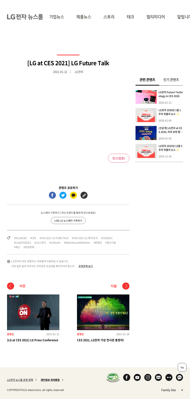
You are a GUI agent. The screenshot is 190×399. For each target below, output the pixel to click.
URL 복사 (84, 195)
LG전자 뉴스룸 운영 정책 (20, 380)
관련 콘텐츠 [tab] (149, 79)
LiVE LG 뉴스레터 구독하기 (68, 220)
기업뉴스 (56, 17)
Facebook (126, 377)
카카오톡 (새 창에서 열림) (73, 195)
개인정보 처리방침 (50, 380)
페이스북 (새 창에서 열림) (52, 195)
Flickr (168, 377)
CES (34, 238)
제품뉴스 (83, 17)
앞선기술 (111, 242)
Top (182, 367)
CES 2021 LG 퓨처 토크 (85, 238)
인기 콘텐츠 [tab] (171, 79)
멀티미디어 (155, 17)
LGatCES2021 (23, 242)
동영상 (98, 242)
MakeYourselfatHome (77, 242)
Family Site (172, 390)
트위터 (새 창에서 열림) (62, 195)
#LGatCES (21, 238)
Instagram (147, 377)
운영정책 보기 (86, 266)
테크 (130, 17)
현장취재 (29, 247)
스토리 (108, 17)
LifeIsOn (55, 242)
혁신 (17, 247)
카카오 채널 (179, 377)
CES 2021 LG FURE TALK (54, 238)
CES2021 (108, 238)
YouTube (137, 377)
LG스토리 (41, 242)
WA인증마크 (113, 377)
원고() (118, 158)
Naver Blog (158, 377)
